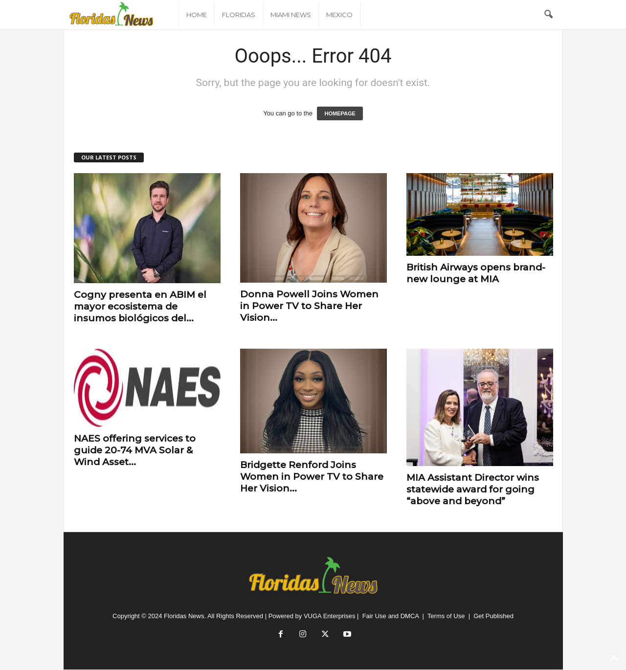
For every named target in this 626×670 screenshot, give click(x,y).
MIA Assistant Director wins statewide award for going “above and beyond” (472, 489)
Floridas (238, 15)
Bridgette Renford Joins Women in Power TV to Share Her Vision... (311, 477)
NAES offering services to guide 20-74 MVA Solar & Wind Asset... (135, 450)
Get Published (493, 616)
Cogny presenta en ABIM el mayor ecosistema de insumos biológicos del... (140, 307)
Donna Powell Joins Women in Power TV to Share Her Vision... (309, 306)
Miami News (290, 15)
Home (196, 15)
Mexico (339, 15)
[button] (548, 14)
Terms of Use (446, 616)
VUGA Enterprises (330, 616)
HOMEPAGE (339, 114)
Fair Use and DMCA (390, 616)
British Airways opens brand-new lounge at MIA (475, 273)
